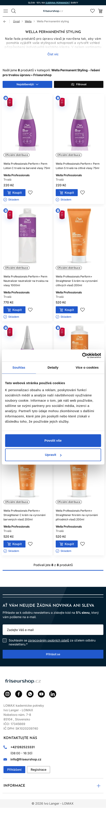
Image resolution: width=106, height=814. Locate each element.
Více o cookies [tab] (87, 367)
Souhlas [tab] (18, 367)
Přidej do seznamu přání (30, 192)
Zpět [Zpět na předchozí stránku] (6, 21)
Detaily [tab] (53, 367)
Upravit (53, 455)
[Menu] (6, 11)
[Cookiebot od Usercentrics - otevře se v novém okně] (82, 355)
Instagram (7, 694)
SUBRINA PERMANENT (57, 2)
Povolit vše (53, 440)
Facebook (19, 694)
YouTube (41, 694)
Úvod (16, 21)
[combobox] (27, 84)
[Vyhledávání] (13, 11)
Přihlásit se (53, 654)
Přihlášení (14, 769)
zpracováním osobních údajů (48, 640)
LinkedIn (53, 694)
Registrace (38, 769)
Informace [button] (14, 786)
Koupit (17, 192)
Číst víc (53, 54)
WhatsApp (30, 694)
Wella (28, 21)
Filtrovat (81, 84)
